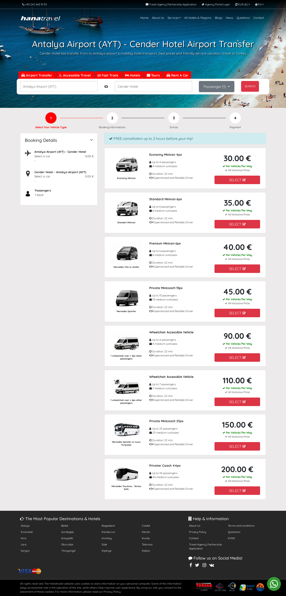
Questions (243, 17)
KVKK (231, 538)
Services (173, 17)
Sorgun (25, 550)
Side (104, 544)
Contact (258, 17)
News (229, 17)
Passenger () (215, 86)
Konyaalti (67, 538)
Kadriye (106, 550)
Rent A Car (177, 75)
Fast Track (108, 75)
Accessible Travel (75, 75)
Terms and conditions (241, 525)
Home (144, 17)
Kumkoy (107, 538)
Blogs (218, 17)
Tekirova (147, 544)
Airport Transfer (37, 75)
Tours (154, 75)
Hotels (133, 75)
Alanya (25, 525)
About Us (158, 17)
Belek (64, 525)
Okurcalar (67, 544)
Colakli (146, 525)
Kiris (23, 538)
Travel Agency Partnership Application (205, 546)
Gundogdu (67, 532)
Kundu (146, 538)
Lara (23, 544)
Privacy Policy (197, 532)
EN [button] (258, 4)
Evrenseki (27, 532)
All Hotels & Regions (197, 17)
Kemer (146, 532)
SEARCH (250, 86)
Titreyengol (68, 550)
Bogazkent (108, 525)
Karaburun (108, 532)
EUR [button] (241, 4)
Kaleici (146, 550)
